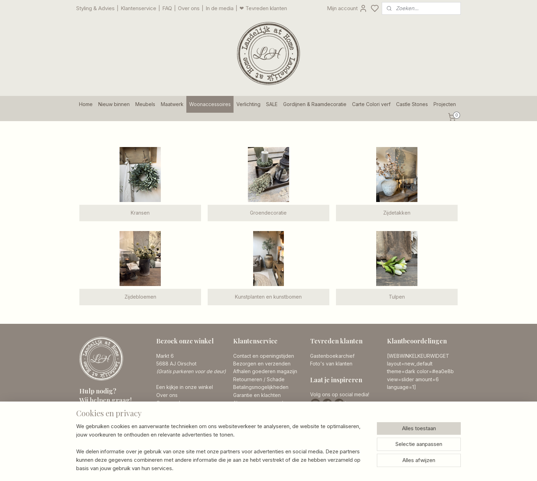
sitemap (296, 468)
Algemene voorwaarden (261, 403)
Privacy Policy (249, 410)
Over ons (189, 8)
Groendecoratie (268, 213)
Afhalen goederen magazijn (265, 371)
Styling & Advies (95, 8)
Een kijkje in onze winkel (184, 387)
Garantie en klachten (257, 395)
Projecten (445, 104)
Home (86, 104)
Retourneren (247, 379)
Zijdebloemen (140, 297)
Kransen (140, 213)
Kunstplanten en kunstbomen (268, 297)
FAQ (167, 8)
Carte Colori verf (371, 104)
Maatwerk (172, 104)
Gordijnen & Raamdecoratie (314, 104)
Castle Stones (412, 104)
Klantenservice (138, 8)
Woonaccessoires (210, 104)
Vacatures (167, 410)
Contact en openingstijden (263, 356)
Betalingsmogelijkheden (260, 387)
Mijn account (347, 8)
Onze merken (172, 403)
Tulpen (397, 297)
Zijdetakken (396, 213)
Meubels (145, 104)
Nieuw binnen (114, 104)
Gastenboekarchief (332, 356)
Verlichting (248, 104)
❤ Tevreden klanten (263, 8)
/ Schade (273, 379)
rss (310, 468)
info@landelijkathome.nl (120, 437)
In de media (220, 8)
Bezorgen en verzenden (262, 364)
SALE (272, 104)
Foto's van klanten (331, 364)
